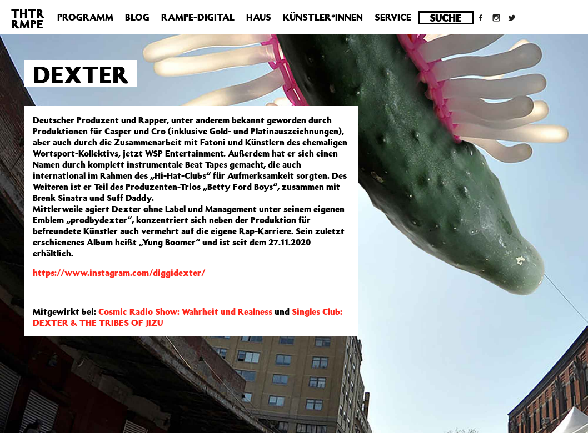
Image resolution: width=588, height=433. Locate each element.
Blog (137, 17)
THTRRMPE (27, 19)
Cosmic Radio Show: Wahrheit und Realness (185, 311)
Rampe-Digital (198, 17)
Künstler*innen (323, 17)
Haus (258, 17)
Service (393, 17)
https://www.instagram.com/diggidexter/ (119, 272)
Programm (85, 17)
